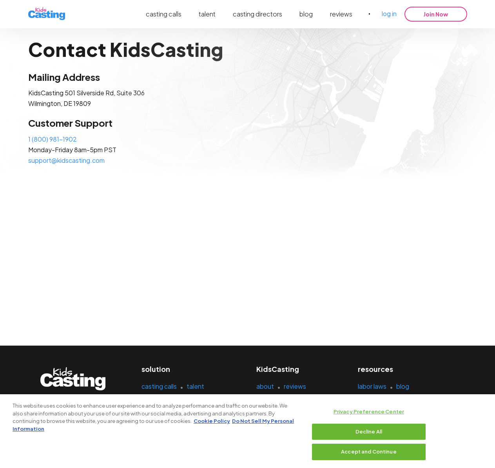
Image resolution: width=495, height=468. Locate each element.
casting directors (257, 14)
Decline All (368, 431)
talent (207, 14)
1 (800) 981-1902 (52, 139)
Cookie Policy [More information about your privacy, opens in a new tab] (212, 421)
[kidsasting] (46, 14)
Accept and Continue (368, 452)
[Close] (482, 430)
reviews (341, 14)
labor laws (372, 386)
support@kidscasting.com (66, 160)
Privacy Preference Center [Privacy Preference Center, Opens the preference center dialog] (369, 412)
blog (306, 14)
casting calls (163, 14)
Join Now (435, 14)
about (265, 386)
